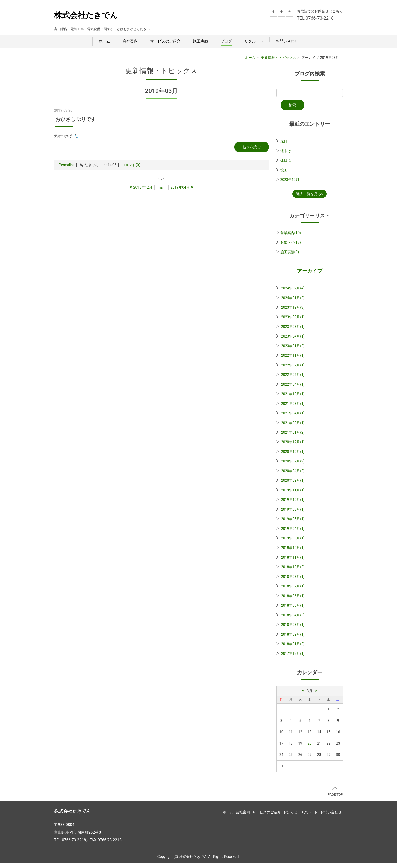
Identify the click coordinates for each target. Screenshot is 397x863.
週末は (285, 151)
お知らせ (290, 812)
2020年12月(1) (293, 442)
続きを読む (252, 147)
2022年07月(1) (293, 365)
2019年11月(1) (293, 490)
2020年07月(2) (293, 461)
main (161, 187)
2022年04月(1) (293, 384)
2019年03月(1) (293, 538)
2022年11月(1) (293, 355)
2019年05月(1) (293, 519)
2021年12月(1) (293, 394)
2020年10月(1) (293, 452)
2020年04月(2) (293, 471)
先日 (283, 141)
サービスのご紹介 (165, 41)
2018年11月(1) (293, 557)
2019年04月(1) (293, 529)
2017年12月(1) (293, 653)
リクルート (253, 41)
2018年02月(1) (293, 634)
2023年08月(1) (293, 327)
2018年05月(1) (293, 605)
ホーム (104, 41)
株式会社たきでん (86, 15)
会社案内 (130, 41)
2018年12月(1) (293, 548)
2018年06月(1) (293, 596)
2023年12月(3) (293, 307)
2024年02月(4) (293, 288)
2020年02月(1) (293, 480)
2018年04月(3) (293, 615)
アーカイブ (309, 271)
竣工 (283, 170)
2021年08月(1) (293, 404)
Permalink (66, 165)
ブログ (226, 41)
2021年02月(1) (293, 423)
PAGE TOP (335, 791)
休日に (285, 160)
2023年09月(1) (293, 317)
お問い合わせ (287, 41)
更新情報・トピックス (278, 58)
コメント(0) (131, 165)
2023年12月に (291, 180)
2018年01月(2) (293, 644)
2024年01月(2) (293, 298)
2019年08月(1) (293, 509)
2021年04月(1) (293, 413)
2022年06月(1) (293, 375)
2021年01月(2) (293, 432)
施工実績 (200, 41)
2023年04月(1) (293, 336)
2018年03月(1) (293, 625)
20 (310, 743)
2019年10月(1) (293, 500)
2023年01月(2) (293, 346)
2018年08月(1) (293, 577)
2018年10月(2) (293, 567)
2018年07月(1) (293, 586)
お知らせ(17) (290, 242)
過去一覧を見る (308, 194)
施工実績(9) (289, 252)
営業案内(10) (290, 233)
